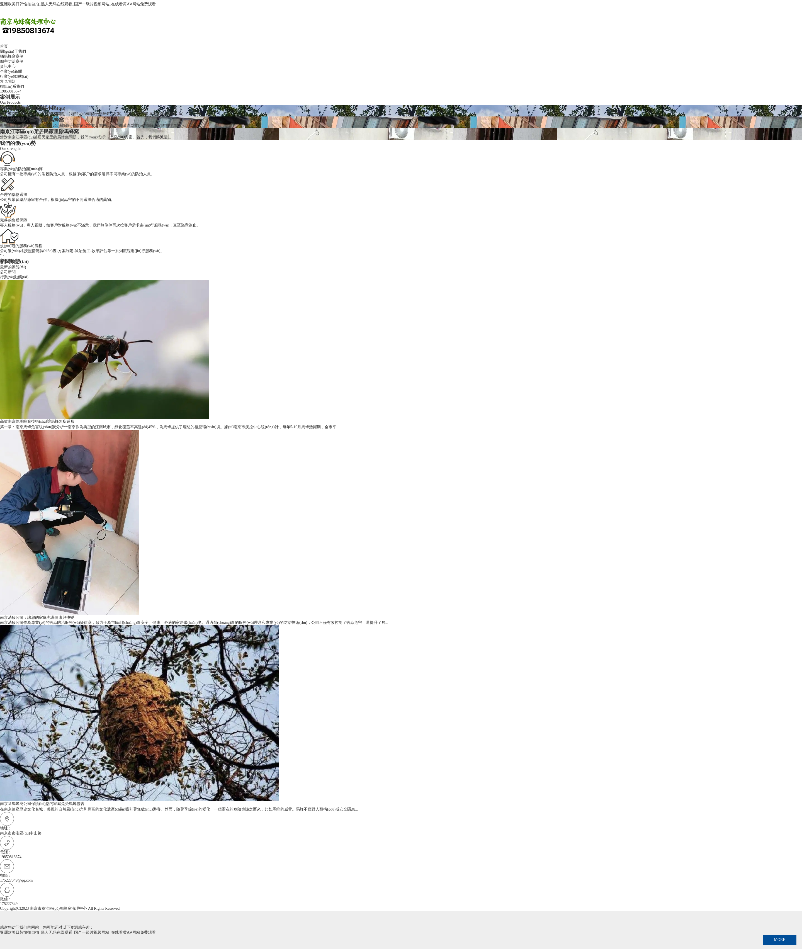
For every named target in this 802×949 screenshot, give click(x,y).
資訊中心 (8, 66)
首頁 (4, 46)
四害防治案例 (11, 61)
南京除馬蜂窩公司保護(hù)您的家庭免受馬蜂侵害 (42, 804)
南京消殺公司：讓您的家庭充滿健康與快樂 (37, 617)
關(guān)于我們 (13, 51)
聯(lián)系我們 (12, 86)
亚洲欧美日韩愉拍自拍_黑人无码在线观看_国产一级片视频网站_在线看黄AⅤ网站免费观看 (78, 4)
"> (401, 259)
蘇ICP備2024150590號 (139, 908)
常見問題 (8, 81)
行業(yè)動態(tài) (14, 76)
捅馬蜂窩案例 (11, 56)
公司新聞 (8, 272)
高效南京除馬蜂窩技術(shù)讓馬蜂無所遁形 (37, 421)
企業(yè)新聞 (11, 71)
